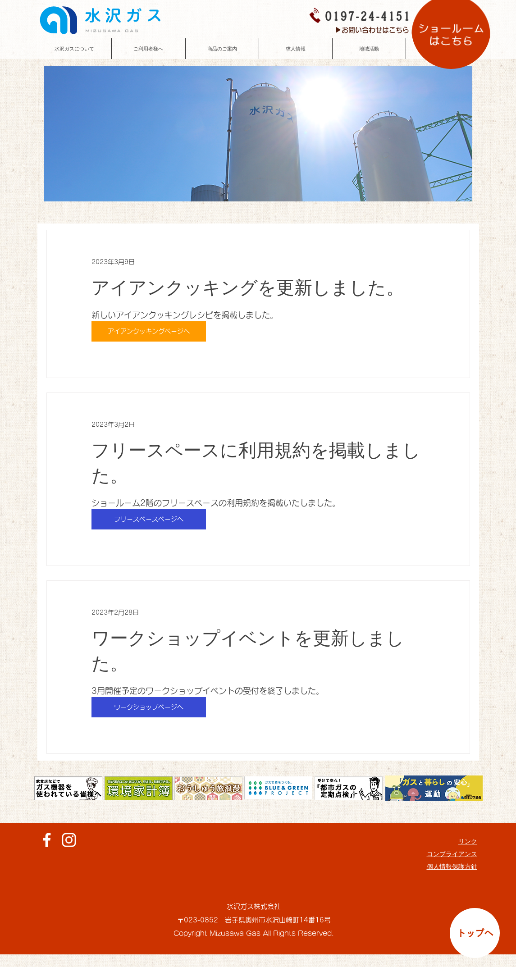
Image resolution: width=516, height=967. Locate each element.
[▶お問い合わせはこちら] (372, 30)
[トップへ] (475, 933)
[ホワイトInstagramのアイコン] (68, 839)
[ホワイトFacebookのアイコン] (46, 839)
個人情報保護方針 (452, 866)
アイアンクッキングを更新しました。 (247, 287)
